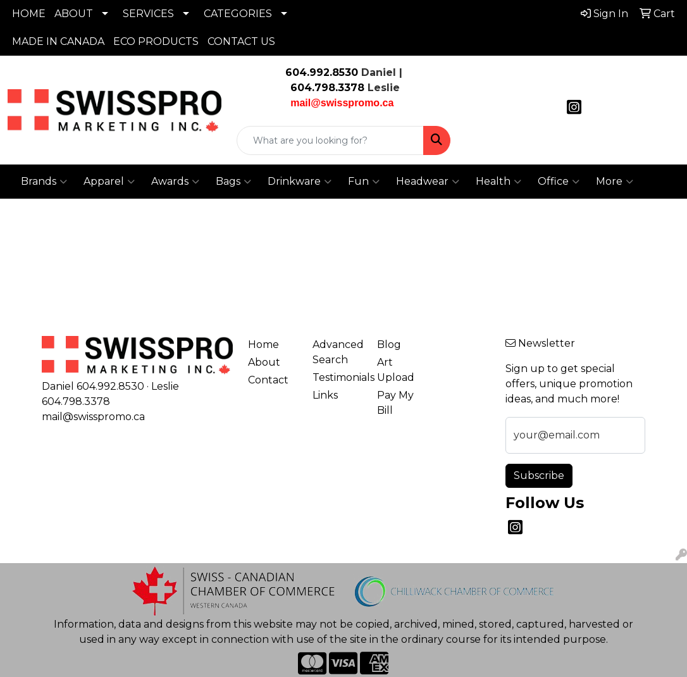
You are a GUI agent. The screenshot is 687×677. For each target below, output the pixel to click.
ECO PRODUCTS (156, 41)
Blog (389, 344)
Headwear (427, 181)
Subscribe (539, 475)
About (264, 362)
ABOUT (73, 14)
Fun (364, 181)
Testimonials (337, 377)
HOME (29, 14)
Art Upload (395, 369)
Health (498, 181)
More (614, 181)
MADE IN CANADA (58, 41)
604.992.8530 (321, 72)
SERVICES (148, 14)
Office (558, 181)
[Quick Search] (330, 140)
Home (263, 344)
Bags (233, 181)
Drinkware (299, 181)
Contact (268, 380)
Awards (175, 181)
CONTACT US (241, 41)
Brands (44, 181)
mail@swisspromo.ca (93, 417)
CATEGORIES (238, 14)
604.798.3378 (325, 88)
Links (325, 395)
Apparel (109, 181)
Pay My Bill (395, 402)
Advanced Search (337, 352)
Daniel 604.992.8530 (93, 386)
